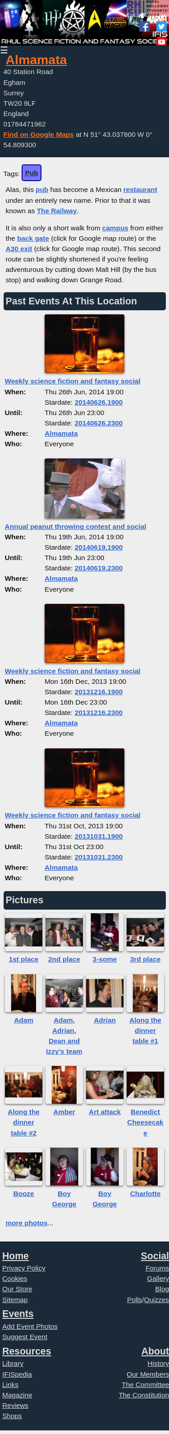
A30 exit (19, 248)
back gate (33, 238)
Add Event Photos (30, 1326)
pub (42, 189)
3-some (105, 959)
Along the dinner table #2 (24, 1122)
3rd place (145, 959)
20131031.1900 (99, 836)
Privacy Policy (24, 1268)
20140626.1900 (99, 402)
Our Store (17, 1289)
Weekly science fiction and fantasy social (73, 381)
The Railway (57, 211)
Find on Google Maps (39, 134)
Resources (26, 1351)
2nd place (64, 959)
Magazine (17, 1395)
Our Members (148, 1374)
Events (18, 1313)
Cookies (14, 1278)
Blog (162, 1289)
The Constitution (144, 1395)
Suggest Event (24, 1337)
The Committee (145, 1384)
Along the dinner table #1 (145, 1030)
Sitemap (14, 1299)
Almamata (36, 59)
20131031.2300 (99, 857)
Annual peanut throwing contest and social (75, 526)
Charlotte (145, 1193)
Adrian (105, 1020)
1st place (24, 959)
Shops (12, 1416)
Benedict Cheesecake (145, 1122)
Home (15, 1256)
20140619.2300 (99, 568)
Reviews (15, 1405)
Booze (23, 1193)
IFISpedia (17, 1374)
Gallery (158, 1278)
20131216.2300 (99, 712)
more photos (27, 1223)
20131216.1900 (99, 692)
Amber (64, 1112)
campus (115, 228)
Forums (157, 1268)
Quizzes (156, 1299)
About (155, 1351)
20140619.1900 (99, 547)
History (158, 1363)
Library (12, 1363)
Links (10, 1384)
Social (155, 1256)
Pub (31, 173)
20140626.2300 (99, 423)
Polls (134, 1299)
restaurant (140, 189)
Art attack (105, 1112)
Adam (23, 1020)
